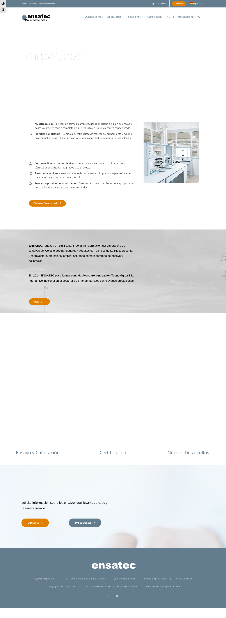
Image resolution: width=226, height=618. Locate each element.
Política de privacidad (155, 578)
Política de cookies (184, 578)
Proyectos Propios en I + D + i (47, 578)
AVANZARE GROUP (101, 586)
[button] (199, 16)
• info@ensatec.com (170, 586)
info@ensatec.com (47, 3)
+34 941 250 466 (151, 586)
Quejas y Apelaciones (124, 578)
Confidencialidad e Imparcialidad (88, 578)
